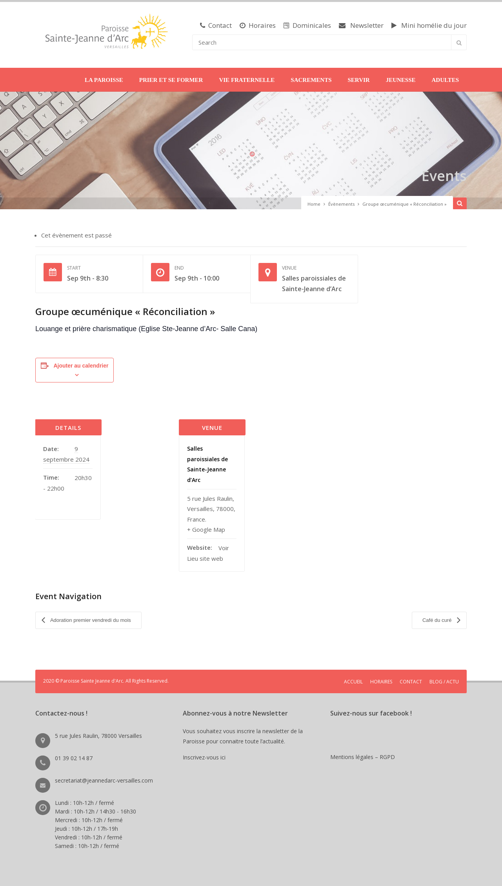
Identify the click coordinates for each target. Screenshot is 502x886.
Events (442, 175)
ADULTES (445, 80)
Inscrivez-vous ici (206, 754)
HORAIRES (381, 679)
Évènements (341, 204)
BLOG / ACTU (444, 679)
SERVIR (358, 80)
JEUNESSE (401, 80)
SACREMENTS (311, 80)
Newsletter (361, 25)
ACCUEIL (353, 679)
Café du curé (437, 618)
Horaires (258, 25)
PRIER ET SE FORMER (171, 80)
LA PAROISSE (104, 80)
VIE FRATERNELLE (247, 80)
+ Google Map (206, 529)
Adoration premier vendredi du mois (90, 618)
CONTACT (411, 679)
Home (313, 204)
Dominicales (307, 25)
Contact (216, 25)
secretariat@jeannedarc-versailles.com (104, 777)
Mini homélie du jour (429, 25)
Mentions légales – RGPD (362, 754)
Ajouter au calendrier (80, 365)
